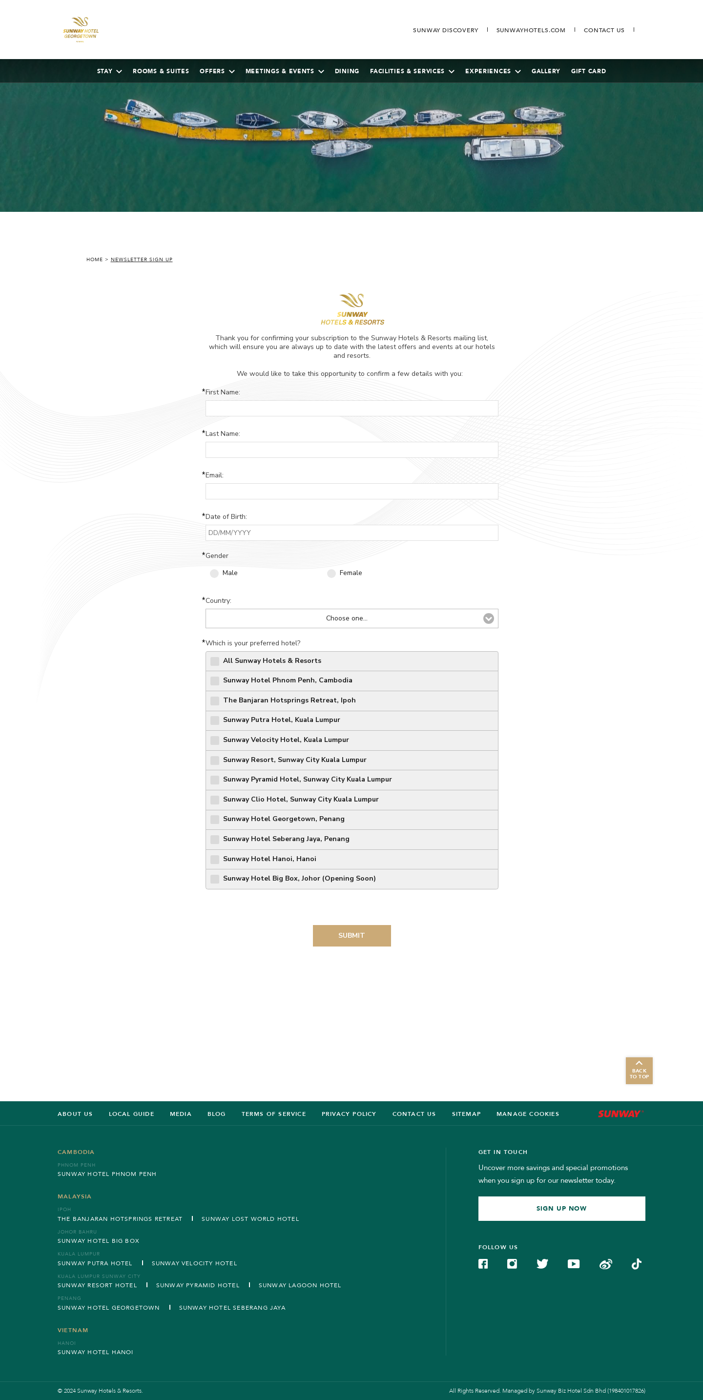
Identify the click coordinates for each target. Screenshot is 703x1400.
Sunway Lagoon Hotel (300, 1285)
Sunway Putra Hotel (95, 1263)
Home (94, 259)
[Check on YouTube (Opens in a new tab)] (573, 1263)
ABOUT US (75, 1114)
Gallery (546, 71)
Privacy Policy (349, 1114)
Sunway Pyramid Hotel (198, 1285)
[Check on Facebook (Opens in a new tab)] (483, 1263)
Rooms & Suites (161, 71)
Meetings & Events (285, 71)
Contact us (414, 1114)
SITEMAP (466, 1114)
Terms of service (274, 1114)
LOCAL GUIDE (131, 1114)
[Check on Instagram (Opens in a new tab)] (512, 1263)
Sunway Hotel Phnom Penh (107, 1174)
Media (181, 1114)
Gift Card (588, 71)
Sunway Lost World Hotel (250, 1219)
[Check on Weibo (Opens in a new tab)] (606, 1263)
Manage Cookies (527, 1114)
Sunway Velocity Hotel (194, 1263)
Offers (217, 71)
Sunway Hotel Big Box (99, 1241)
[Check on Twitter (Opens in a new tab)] (542, 1263)
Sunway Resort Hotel (97, 1285)
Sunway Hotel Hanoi (96, 1352)
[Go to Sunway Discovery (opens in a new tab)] (445, 30)
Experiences (493, 71)
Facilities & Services (412, 71)
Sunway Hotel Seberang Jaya (232, 1308)
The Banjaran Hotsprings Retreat (120, 1219)
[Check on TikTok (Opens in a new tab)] (636, 1263)
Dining (347, 71)
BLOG (216, 1114)
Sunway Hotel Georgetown (109, 1308)
